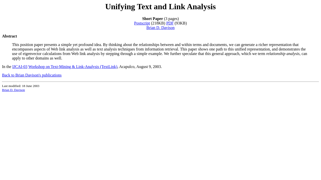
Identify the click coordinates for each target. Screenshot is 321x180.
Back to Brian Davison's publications (32, 75)
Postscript (142, 23)
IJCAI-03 (19, 66)
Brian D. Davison (160, 28)
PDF (170, 23)
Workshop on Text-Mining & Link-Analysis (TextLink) (72, 66)
